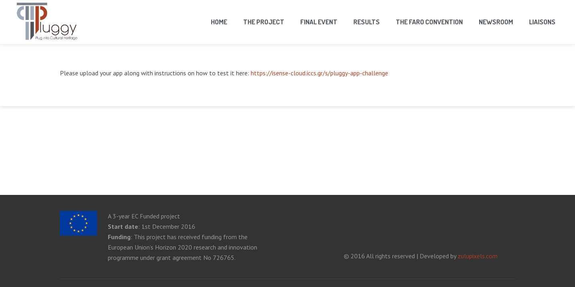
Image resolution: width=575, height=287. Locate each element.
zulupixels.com (478, 256)
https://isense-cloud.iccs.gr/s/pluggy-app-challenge (319, 73)
